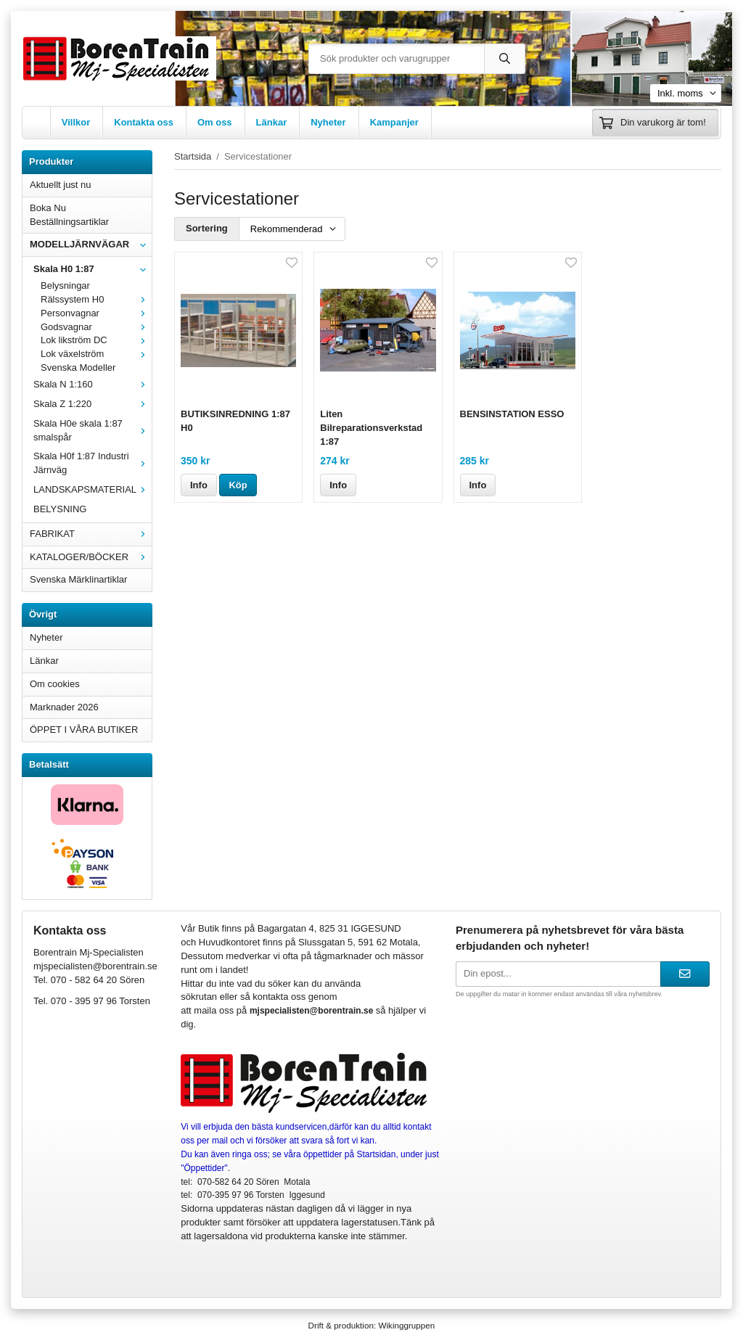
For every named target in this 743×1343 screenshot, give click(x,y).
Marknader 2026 (64, 707)
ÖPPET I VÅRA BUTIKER (84, 729)
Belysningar (65, 285)
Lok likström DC (96, 339)
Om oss (214, 122)
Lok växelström (96, 353)
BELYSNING (59, 509)
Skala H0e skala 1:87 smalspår (92, 430)
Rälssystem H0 (96, 299)
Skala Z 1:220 (92, 403)
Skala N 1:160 (92, 384)
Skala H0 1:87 (92, 268)
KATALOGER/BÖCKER (91, 556)
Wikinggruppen (406, 1325)
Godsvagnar (96, 326)
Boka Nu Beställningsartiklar (69, 214)
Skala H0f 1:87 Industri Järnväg (92, 463)
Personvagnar (96, 313)
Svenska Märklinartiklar (78, 579)
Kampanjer (394, 122)
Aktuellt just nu (60, 184)
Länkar (271, 122)
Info (199, 485)
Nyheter (328, 122)
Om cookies (55, 683)
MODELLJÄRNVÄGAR (91, 244)
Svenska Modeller (78, 367)
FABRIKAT (91, 533)
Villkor (76, 122)
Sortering (207, 228)
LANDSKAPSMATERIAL (92, 489)
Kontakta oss (143, 122)
